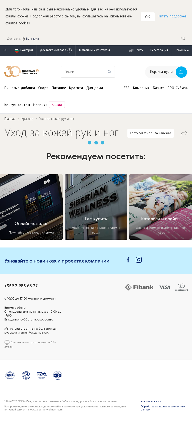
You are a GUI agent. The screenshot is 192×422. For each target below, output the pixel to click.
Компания (141, 88)
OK (147, 17)
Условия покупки (151, 401)
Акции (57, 105)
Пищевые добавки (19, 88)
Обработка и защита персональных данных (163, 408)
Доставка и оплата (56, 50)
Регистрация (159, 51)
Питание (59, 88)
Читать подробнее (172, 17)
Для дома (94, 88)
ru (5, 51)
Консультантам (17, 105)
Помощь (180, 51)
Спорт (43, 88)
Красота (76, 88)
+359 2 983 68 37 (21, 286)
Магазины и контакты (94, 51)
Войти (139, 51)
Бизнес (158, 88)
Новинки (40, 105)
